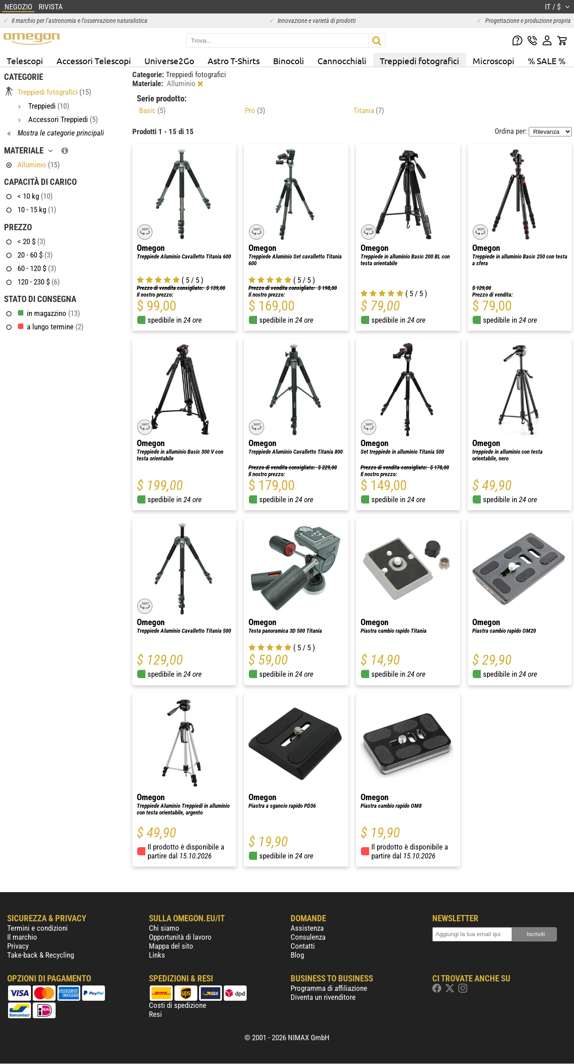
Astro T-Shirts (234, 60)
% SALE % (546, 60)
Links (157, 954)
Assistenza (307, 928)
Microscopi (493, 60)
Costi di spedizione (177, 1005)
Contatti (303, 945)
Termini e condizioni (37, 928)
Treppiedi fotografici (419, 60)
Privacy (18, 945)
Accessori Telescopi (94, 60)
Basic (152, 110)
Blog (297, 954)
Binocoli (288, 60)
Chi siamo (164, 928)
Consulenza (308, 937)
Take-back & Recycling (40, 954)
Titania (368, 110)
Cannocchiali (341, 60)
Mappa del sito (171, 945)
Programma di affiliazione (329, 988)
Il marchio (22, 937)
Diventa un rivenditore (323, 997)
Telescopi (25, 60)
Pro (255, 110)
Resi (155, 1014)
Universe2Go (169, 60)
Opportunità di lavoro (180, 937)
